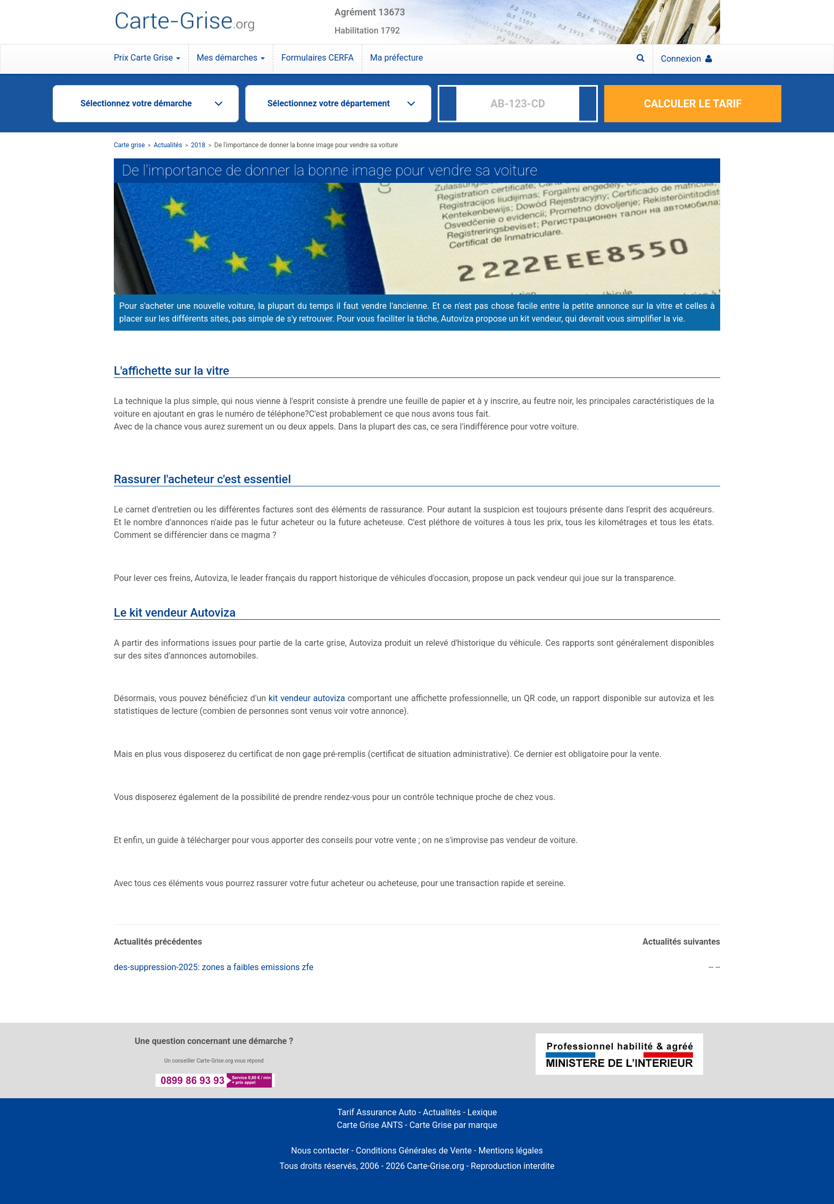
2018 (198, 145)
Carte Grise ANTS (370, 1125)
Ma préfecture (396, 58)
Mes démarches (231, 58)
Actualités (168, 145)
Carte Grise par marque (453, 1125)
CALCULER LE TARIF (693, 103)
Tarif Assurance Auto (376, 1112)
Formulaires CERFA (317, 58)
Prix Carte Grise (147, 58)
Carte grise (129, 145)
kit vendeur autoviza (307, 698)
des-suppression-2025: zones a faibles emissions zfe (213, 967)
